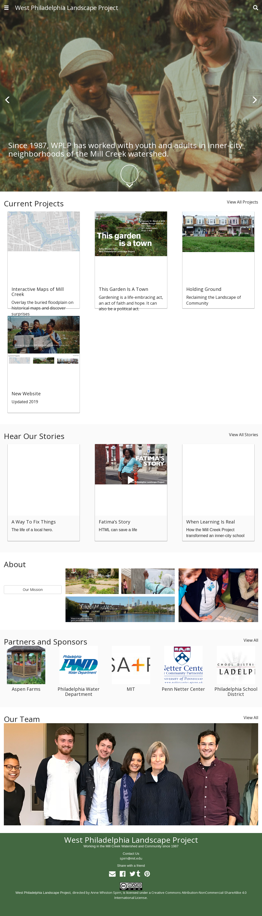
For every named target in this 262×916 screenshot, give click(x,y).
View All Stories (243, 434)
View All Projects (242, 202)
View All (251, 640)
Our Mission (33, 589)
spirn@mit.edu (131, 858)
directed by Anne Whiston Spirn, (97, 892)
